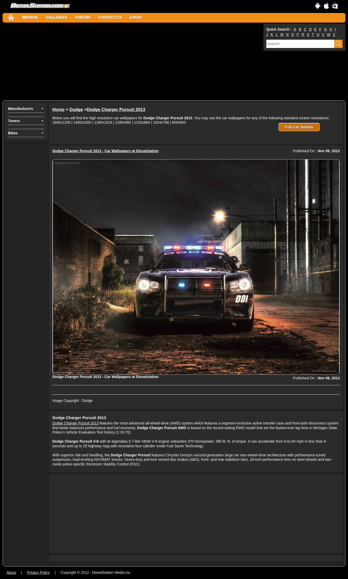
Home (58, 109)
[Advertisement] (132, 61)
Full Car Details (299, 127)
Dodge (76, 109)
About (11, 572)
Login (135, 17)
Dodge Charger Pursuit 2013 (116, 109)
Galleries (56, 17)
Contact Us (110, 17)
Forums (83, 17)
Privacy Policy (38, 572)
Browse (30, 17)
